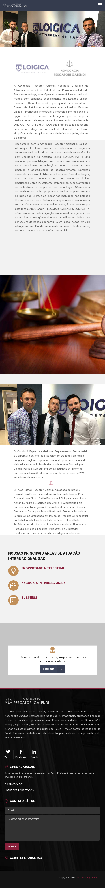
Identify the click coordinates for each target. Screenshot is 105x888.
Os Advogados (14, 784)
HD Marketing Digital (86, 877)
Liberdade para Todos (19, 790)
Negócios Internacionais (43, 583)
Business (29, 597)
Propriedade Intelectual (43, 568)
